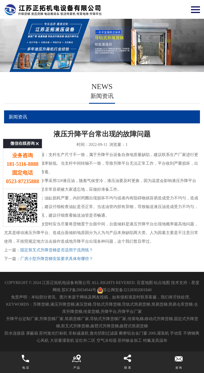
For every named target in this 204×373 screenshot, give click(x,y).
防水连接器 (15, 333)
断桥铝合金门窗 (133, 333)
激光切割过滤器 (104, 333)
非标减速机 (78, 333)
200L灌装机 (158, 333)
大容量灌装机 (62, 340)
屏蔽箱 (32, 333)
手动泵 (176, 333)
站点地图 (162, 283)
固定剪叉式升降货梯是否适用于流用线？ (56, 250)
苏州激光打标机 (53, 333)
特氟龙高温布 (155, 340)
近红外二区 (85, 340)
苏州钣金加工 (130, 340)
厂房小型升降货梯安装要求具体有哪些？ (56, 259)
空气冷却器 (107, 340)
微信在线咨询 (22, 132)
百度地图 (145, 283)
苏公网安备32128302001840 (124, 290)
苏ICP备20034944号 (79, 290)
